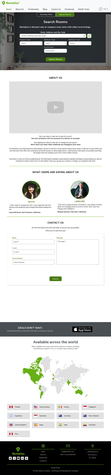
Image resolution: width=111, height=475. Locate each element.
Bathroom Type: (74, 40)
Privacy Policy (55, 468)
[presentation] (28, 272)
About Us (20, 9)
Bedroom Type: (49, 40)
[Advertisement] (55, 307)
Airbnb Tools (83, 9)
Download (69, 9)
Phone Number (17, 258)
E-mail (14, 248)
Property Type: (25, 40)
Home (8, 9)
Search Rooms (55, 59)
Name (14, 238)
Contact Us (56, 9)
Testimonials (33, 9)
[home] (11, 3)
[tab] (46, 14)
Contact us (53, 349)
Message (60, 238)
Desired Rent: (49, 47)
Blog (45, 9)
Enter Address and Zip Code (53, 32)
